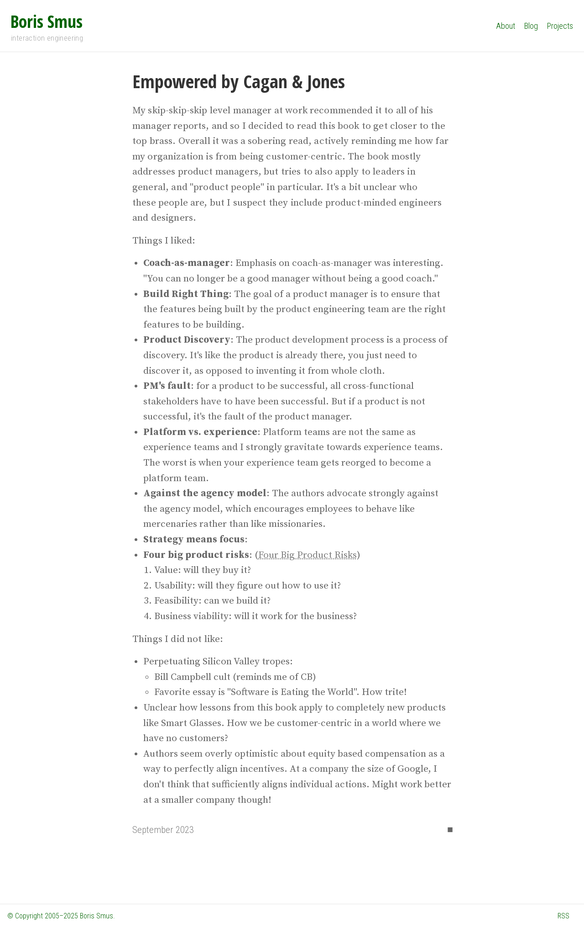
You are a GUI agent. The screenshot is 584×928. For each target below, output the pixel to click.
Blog (531, 26)
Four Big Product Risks (307, 555)
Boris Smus (46, 21)
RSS (563, 916)
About (505, 26)
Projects (560, 26)
